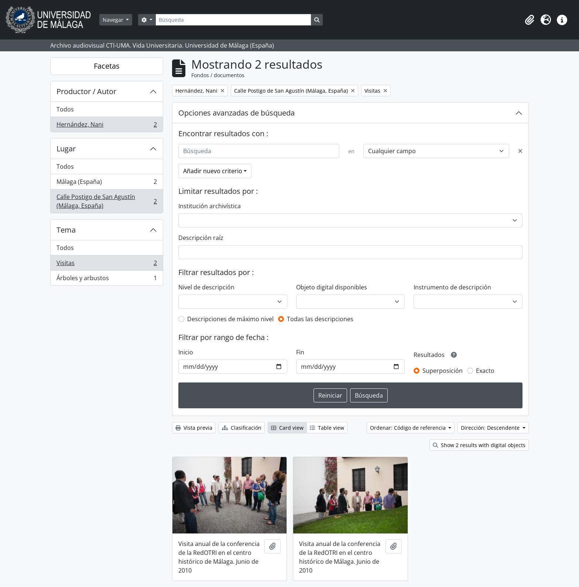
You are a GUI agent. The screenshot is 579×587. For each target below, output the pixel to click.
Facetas (107, 66)
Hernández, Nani (106, 126)
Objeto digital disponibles (331, 287)
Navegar (114, 19)
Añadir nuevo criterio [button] (212, 171)
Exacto (485, 371)
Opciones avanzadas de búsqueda (236, 113)
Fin (300, 352)
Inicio (185, 352)
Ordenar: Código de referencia (408, 427)
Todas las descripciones (320, 319)
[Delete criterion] (520, 151)
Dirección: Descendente (491, 427)
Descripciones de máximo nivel (230, 319)
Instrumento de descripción (452, 287)
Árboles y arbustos (106, 279)
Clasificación (241, 427)
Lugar (66, 149)
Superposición (442, 371)
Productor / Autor (86, 91)
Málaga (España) (106, 183)
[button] (529, 20)
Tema (66, 230)
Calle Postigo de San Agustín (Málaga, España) (106, 201)
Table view (327, 427)
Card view (287, 427)
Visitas (106, 264)
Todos (65, 109)
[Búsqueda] (233, 19)
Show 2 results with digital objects (479, 445)
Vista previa (193, 427)
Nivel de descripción (206, 287)
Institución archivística (209, 206)
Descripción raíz (200, 238)
